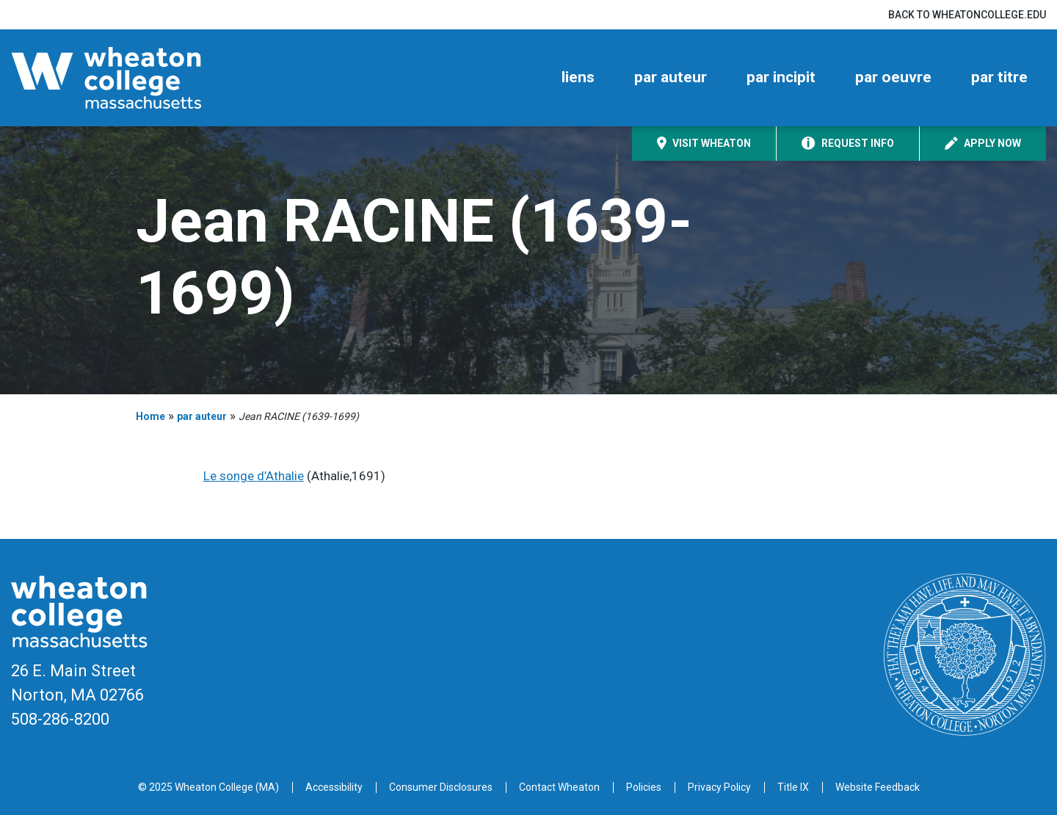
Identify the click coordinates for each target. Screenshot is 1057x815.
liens (578, 77)
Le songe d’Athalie (253, 475)
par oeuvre (893, 77)
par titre (999, 77)
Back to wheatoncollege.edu (967, 15)
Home (150, 416)
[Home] (132, 78)
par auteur (670, 77)
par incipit (781, 77)
